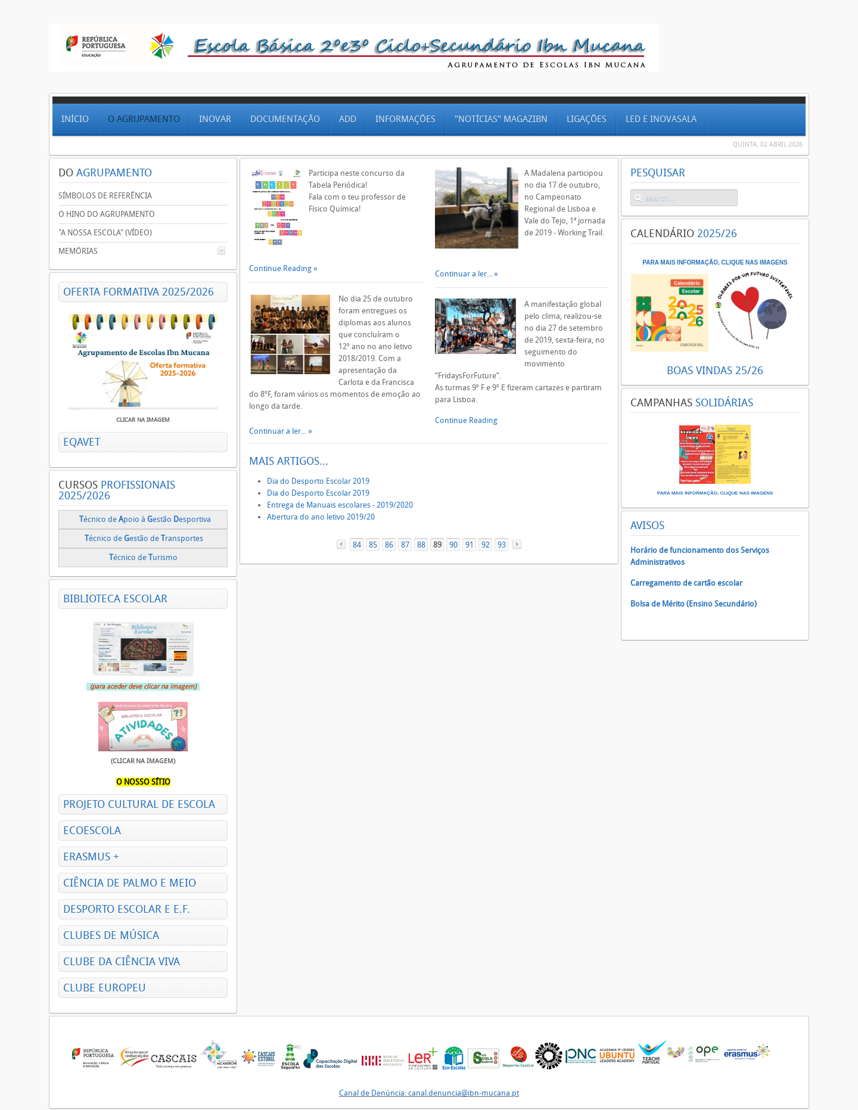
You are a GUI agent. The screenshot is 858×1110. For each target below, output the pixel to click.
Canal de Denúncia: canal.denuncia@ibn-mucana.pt (429, 1093)
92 (485, 544)
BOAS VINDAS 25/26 (715, 370)
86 (389, 544)
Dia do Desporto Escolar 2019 (318, 481)
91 (469, 544)
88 (421, 544)
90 (453, 544)
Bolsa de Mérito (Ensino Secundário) (693, 603)
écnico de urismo (144, 557)
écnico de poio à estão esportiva (145, 519)
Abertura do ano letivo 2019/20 (321, 516)
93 (502, 544)
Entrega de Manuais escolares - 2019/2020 (340, 504)
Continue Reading (281, 268)
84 (357, 544)
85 (373, 544)
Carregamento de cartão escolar (686, 583)
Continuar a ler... (278, 431)
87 (405, 544)
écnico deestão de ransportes (144, 538)
